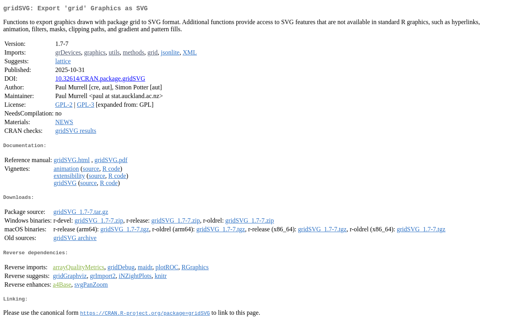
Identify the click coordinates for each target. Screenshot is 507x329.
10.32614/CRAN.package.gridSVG (100, 80)
